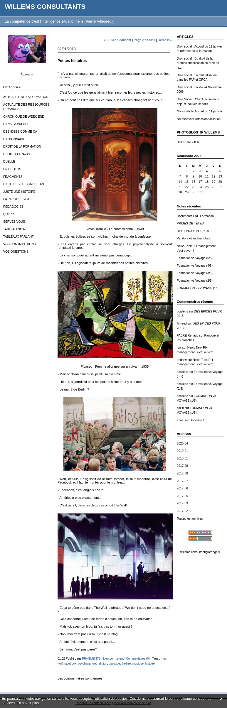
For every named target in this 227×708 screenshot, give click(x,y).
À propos (27, 74)
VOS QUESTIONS (15, 251)
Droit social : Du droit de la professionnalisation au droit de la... (198, 63)
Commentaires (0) (138, 658)
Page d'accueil (144, 40)
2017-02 (182, 511)
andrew (182, 359)
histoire (150, 663)
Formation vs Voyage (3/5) (195, 273)
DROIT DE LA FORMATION (22, 146)
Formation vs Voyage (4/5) (195, 265)
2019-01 (182, 450)
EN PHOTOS (12, 169)
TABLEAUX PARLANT (18, 236)
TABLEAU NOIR (14, 229)
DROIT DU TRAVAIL (17, 154)
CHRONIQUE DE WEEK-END (23, 116)
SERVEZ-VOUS (14, 221)
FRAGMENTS (12, 176)
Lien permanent (113, 658)
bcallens (182, 311)
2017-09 (182, 465)
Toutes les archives (190, 518)
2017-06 (182, 488)
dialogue (114, 663)
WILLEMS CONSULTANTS (45, 6)
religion (102, 663)
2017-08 (182, 473)
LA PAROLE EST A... (17, 199)
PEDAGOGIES (13, 206)
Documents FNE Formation (195, 216)
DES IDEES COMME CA (20, 131)
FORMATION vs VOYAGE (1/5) (198, 288)
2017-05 (182, 496)
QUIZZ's (8, 214)
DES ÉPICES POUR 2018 (194, 231)
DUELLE (9, 161)
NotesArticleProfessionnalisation (199, 119)
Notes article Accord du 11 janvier (199, 111)
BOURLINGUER (188, 142)
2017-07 (182, 481)
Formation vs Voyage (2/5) (195, 280)
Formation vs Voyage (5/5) (195, 258)
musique (138, 663)
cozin (180, 408)
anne (180, 420)
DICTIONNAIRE (14, 139)
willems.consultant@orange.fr (200, 552)
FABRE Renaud (187, 335)
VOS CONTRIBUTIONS (19, 244)
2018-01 (182, 458)
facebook (70, 663)
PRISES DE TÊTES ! (191, 223)
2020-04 (182, 443)
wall (60, 663)
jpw (179, 347)
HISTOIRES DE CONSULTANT (24, 184)
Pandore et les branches (193, 238)
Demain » (165, 40)
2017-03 (182, 503)
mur (163, 658)
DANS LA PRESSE (16, 124)
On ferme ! (196, 420)
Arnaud (182, 323)
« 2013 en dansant (117, 40)
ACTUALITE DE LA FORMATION (25, 97)
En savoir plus (28, 703)
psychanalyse (87, 663)
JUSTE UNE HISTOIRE (19, 191)
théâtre (126, 663)
